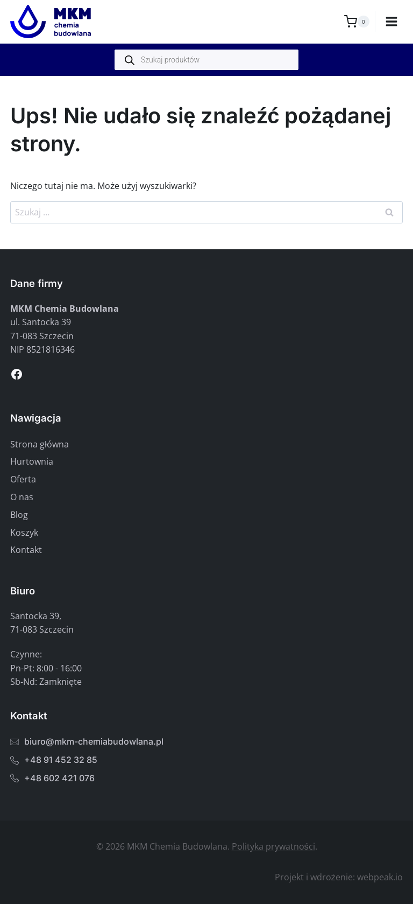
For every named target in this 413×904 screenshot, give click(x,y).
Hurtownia (31, 461)
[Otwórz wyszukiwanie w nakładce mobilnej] (206, 59)
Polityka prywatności (273, 846)
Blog (19, 515)
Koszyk (24, 532)
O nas (21, 497)
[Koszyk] (356, 21)
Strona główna (39, 444)
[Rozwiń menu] (392, 21)
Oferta (23, 479)
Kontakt (26, 550)
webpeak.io (380, 877)
